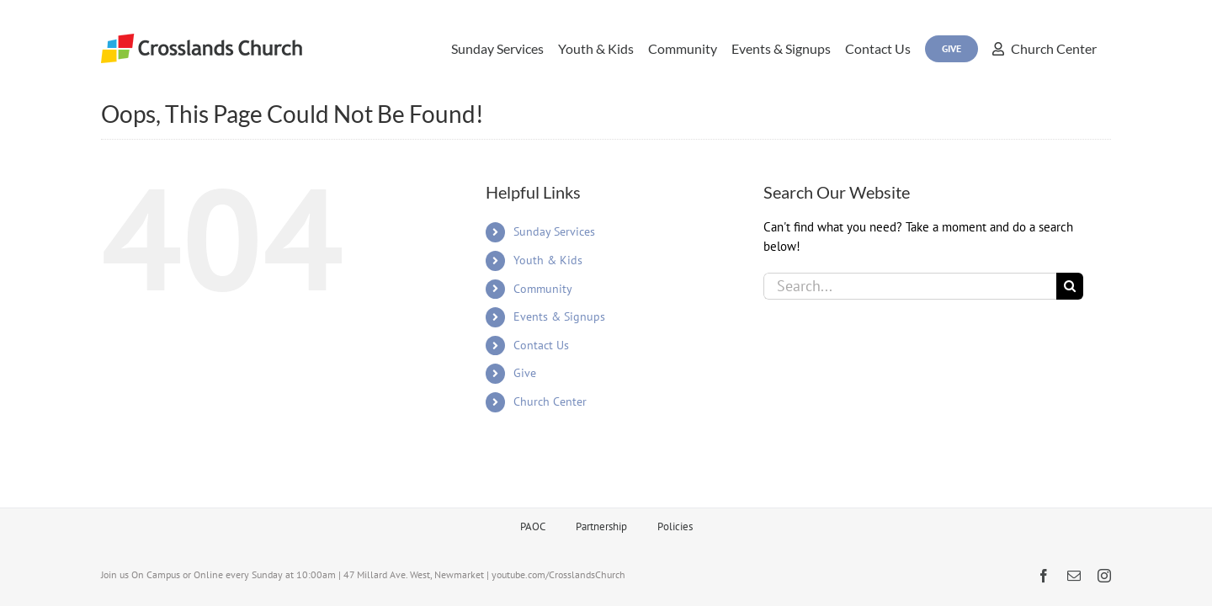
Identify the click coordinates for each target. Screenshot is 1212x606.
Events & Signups (559, 316)
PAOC (532, 526)
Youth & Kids (547, 260)
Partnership (601, 526)
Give (524, 372)
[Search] (1069, 286)
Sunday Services (554, 231)
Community (542, 288)
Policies (675, 526)
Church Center (550, 401)
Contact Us (541, 345)
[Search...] (909, 286)
